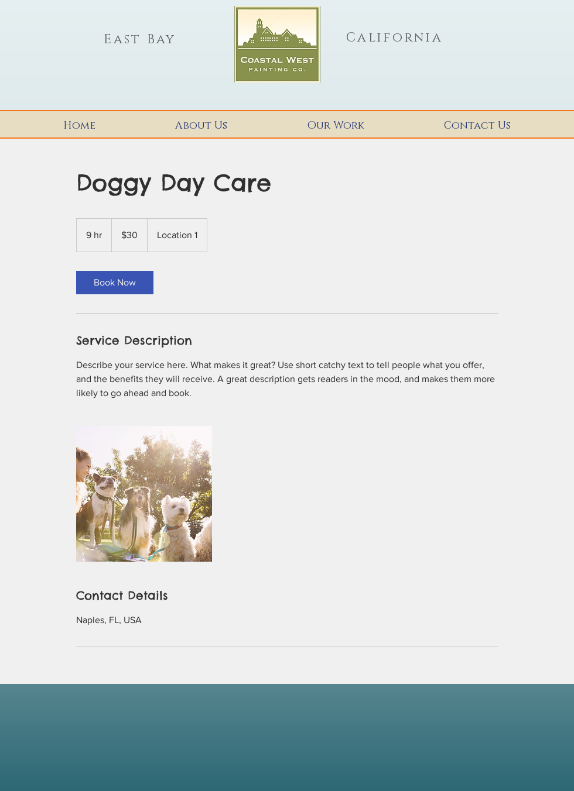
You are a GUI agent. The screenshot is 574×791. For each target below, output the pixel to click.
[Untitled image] (144, 494)
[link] (114, 282)
